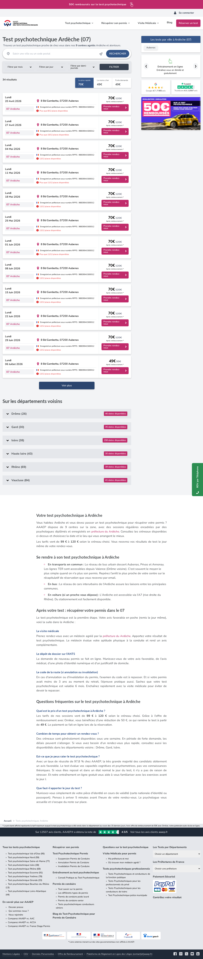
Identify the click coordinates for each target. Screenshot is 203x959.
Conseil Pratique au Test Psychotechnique (78, 877)
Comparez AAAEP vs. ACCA (22, 922)
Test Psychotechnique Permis (70, 853)
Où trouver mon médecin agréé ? (124, 862)
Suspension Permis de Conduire (74, 858)
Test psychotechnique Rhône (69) (24, 868)
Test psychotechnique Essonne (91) (25, 872)
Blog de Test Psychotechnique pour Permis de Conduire (74, 915)
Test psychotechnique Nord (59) (23, 857)
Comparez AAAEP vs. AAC (21, 918)
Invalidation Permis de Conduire (73, 866)
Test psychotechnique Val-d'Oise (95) (26, 853)
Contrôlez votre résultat (167, 897)
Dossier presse (15, 907)
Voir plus (67, 385)
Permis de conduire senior (71, 900)
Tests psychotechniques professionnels (126, 868)
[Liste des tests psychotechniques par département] (176, 854)
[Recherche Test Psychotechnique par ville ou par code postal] (54, 54)
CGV (26, 954)
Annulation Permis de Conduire (73, 862)
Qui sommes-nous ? (18, 910)
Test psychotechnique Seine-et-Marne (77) (29, 861)
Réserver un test (188, 23)
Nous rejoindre (15, 914)
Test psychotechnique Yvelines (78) (25, 876)
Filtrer (114, 67)
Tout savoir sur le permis (70, 889)
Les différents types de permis (73, 892)
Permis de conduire (64, 884)
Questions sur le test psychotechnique (125, 847)
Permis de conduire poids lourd (73, 896)
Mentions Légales (11, 954)
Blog (169, 23)
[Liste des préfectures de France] (176, 868)
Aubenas (150, 47)
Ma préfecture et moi (118, 858)
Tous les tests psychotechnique (21, 847)
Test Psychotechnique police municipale (127, 895)
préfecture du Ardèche (105, 531)
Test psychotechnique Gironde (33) (25, 880)
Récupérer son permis (66, 847)
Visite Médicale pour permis (119, 853)
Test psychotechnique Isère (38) (23, 865)
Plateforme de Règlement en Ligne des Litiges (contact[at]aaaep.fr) (119, 954)
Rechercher (117, 53)
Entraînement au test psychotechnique (76, 872)
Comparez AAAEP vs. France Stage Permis (29, 926)
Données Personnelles (43, 954)
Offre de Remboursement (70, 954)
